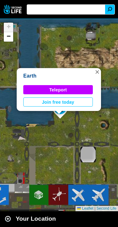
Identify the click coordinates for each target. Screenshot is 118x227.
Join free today (58, 102)
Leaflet (85, 208)
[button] (97, 72)
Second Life (13, 9)
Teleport (58, 89)
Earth (30, 76)
